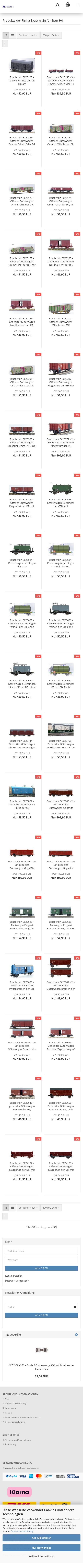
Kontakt (8, 1412)
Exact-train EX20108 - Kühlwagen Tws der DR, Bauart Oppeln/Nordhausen (21, 81)
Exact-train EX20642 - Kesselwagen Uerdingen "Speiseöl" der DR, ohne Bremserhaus (22, 684)
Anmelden (41, 1268)
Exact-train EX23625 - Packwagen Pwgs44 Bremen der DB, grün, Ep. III (21, 925)
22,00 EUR (41, 1376)
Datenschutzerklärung (22, 1531)
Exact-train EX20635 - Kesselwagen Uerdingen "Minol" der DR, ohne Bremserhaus (22, 624)
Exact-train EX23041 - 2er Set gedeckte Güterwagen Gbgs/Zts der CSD (22, 865)
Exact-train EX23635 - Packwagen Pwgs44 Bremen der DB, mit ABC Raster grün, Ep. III (61, 925)
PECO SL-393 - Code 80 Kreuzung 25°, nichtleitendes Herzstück (41, 1367)
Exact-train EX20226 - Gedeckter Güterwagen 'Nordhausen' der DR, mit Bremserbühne (22, 322)
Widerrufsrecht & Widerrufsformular (22, 1417)
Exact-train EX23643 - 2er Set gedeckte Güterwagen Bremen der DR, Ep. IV (22, 1046)
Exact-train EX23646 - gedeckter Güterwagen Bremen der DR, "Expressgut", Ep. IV (22, 1106)
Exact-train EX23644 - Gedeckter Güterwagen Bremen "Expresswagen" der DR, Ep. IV (61, 1046)
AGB (7, 1398)
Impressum (10, 1408)
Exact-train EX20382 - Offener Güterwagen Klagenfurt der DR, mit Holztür (22, 503)
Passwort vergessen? (17, 1280)
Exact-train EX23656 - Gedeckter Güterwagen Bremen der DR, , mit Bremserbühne (61, 1106)
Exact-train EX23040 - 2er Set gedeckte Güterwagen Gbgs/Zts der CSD (61, 805)
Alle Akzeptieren (41, 1537)
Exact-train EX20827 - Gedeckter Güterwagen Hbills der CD (22, 804)
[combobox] (28, 35)
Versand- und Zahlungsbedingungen (21, 1467)
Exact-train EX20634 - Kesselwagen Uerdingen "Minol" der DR (61, 563)
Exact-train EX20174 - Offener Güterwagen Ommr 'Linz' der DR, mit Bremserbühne (60, 201)
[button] (6, 35)
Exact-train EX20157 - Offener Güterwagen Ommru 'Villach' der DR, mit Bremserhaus (60, 141)
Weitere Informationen (41, 1556)
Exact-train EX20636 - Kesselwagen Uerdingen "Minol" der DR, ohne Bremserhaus (61, 624)
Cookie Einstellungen (15, 1421)
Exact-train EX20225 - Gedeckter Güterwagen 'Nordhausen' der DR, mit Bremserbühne (61, 262)
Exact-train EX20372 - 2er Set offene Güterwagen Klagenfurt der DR (61, 442)
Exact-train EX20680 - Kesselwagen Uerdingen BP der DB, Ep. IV (61, 684)
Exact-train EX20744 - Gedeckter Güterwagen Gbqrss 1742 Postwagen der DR (21, 744)
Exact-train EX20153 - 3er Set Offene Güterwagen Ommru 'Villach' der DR (61, 80)
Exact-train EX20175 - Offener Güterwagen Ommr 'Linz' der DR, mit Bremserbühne (21, 262)
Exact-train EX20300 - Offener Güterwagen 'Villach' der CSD (61, 322)
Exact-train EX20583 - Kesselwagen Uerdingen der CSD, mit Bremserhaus (61, 503)
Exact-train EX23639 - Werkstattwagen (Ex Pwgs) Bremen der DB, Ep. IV (21, 985)
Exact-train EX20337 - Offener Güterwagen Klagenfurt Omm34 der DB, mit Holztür (61, 382)
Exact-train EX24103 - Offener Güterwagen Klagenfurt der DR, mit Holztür (61, 1166)
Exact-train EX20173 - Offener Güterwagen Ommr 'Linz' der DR (22, 201)
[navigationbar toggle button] (78, 5)
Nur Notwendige (41, 1547)
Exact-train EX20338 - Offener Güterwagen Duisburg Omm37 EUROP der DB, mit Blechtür (22, 443)
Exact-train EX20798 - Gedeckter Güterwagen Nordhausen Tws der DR (61, 744)
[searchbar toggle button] (58, 5)
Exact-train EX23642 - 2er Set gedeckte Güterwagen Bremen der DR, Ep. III (61, 985)
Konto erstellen (13, 1275)
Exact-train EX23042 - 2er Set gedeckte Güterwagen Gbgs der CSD (61, 865)
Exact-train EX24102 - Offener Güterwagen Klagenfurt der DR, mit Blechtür (22, 1166)
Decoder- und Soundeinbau (17, 1440)
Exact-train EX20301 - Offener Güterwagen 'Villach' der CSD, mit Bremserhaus (22, 382)
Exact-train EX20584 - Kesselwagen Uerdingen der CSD (22, 563)
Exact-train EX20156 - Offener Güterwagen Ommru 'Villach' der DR (22, 141)
